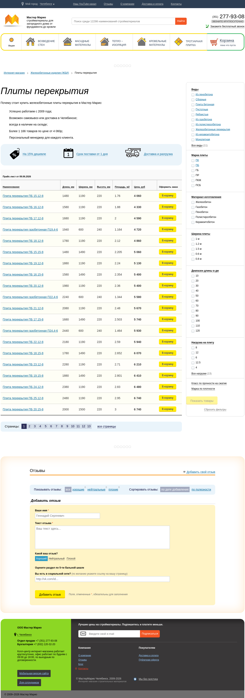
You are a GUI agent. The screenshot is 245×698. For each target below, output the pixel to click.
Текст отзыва (44, 523)
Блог (80, 664)
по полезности (201, 489)
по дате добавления (174, 489)
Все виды (196, 145)
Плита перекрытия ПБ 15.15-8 (23, 252)
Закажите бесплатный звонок (227, 26)
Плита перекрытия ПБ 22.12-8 (23, 342)
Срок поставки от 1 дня (92, 154)
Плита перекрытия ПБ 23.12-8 (23, 364)
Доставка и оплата (149, 655)
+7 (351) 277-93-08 (46, 640)
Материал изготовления (206, 197)
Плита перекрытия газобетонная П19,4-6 (30, 229)
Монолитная (203, 139)
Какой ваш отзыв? (46, 553)
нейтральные (96, 489)
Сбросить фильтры (215, 409)
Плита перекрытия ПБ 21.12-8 (23, 308)
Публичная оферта (149, 659)
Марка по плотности (203, 388)
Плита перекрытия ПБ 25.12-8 (23, 398)
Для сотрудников (29, 682)
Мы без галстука (148, 679)
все (68, 489)
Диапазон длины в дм (205, 270)
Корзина (227, 41)
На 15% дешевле (34, 154)
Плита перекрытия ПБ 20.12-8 (23, 285)
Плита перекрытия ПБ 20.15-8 (23, 409)
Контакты (83, 668)
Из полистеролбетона (208, 124)
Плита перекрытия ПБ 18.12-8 (23, 240)
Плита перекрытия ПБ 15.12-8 (23, 195)
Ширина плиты (200, 233)
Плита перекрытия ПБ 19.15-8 (23, 375)
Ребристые (202, 114)
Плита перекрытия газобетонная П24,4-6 (30, 330)
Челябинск (46, 3)
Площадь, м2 (122, 187)
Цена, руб (139, 187)
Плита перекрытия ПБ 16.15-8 (23, 274)
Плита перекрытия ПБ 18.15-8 (23, 353)
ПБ (197, 165)
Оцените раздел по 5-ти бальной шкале (59, 567)
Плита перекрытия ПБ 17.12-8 (23, 218)
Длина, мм (68, 187)
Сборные (201, 99)
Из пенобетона (204, 94)
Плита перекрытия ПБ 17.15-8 (23, 319)
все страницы (107, 426)
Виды (195, 89)
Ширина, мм (85, 187)
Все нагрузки (198, 373)
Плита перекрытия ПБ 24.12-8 (23, 387)
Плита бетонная (205, 104)
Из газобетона (204, 119)
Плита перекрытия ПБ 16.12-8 (23, 207)
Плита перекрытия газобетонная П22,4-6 (30, 297)
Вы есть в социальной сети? (81, 573)
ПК (197, 160)
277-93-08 (228, 16)
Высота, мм (103, 187)
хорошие (78, 489)
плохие (113, 489)
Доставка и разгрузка (158, 154)
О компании (84, 655)
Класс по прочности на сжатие (209, 383)
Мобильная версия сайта (34, 673)
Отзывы (82, 659)
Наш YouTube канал (84, 3)
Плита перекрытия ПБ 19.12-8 (23, 263)
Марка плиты (199, 155)
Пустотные (202, 109)
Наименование (11, 187)
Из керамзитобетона (207, 134)
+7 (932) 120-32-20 (44, 644)
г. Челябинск (24, 634)
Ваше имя (42, 510)
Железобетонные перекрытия (213, 129)
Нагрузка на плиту (202, 342)
